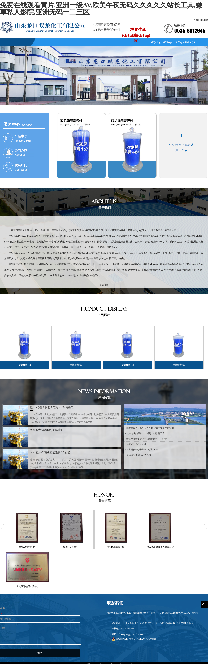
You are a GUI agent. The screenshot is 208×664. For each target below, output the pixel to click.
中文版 (196, 19)
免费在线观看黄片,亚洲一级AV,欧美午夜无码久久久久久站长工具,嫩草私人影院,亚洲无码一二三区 (101, 9)
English (204, 19)
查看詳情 (104, 285)
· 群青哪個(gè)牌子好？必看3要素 (141, 449)
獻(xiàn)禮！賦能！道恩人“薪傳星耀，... (54, 407)
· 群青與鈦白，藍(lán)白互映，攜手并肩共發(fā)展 (150, 428)
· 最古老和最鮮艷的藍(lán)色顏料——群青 (146, 438)
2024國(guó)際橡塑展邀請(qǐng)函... (51, 452)
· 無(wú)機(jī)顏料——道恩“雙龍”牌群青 (145, 433)
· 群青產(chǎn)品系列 (135, 444)
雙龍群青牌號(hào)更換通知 (46, 429)
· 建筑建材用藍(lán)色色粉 (138, 455)
